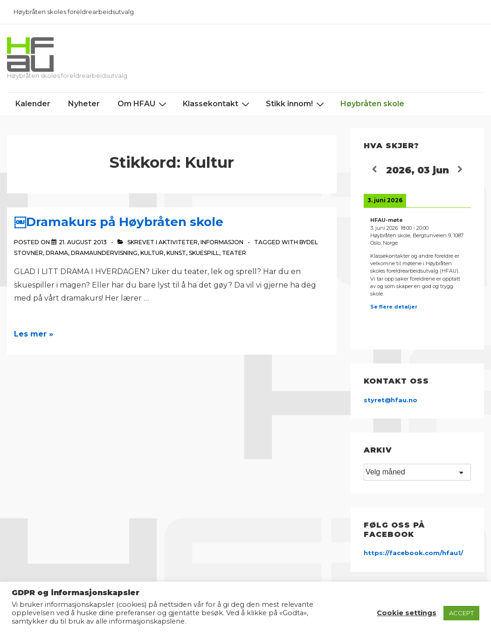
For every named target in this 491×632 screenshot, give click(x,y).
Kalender (32, 103)
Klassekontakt (217, 103)
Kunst (176, 252)
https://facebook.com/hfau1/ (413, 552)
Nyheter (84, 103)
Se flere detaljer (393, 306)
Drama (57, 252)
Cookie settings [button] (406, 613)
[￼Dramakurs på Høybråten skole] (83, 242)
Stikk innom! (296, 103)
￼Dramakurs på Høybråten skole (118, 221)
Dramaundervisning (104, 252)
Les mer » (33, 334)
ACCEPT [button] (461, 613)
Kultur (152, 252)
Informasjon (222, 242)
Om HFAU (143, 103)
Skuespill (204, 252)
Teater (234, 252)
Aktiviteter (178, 242)
